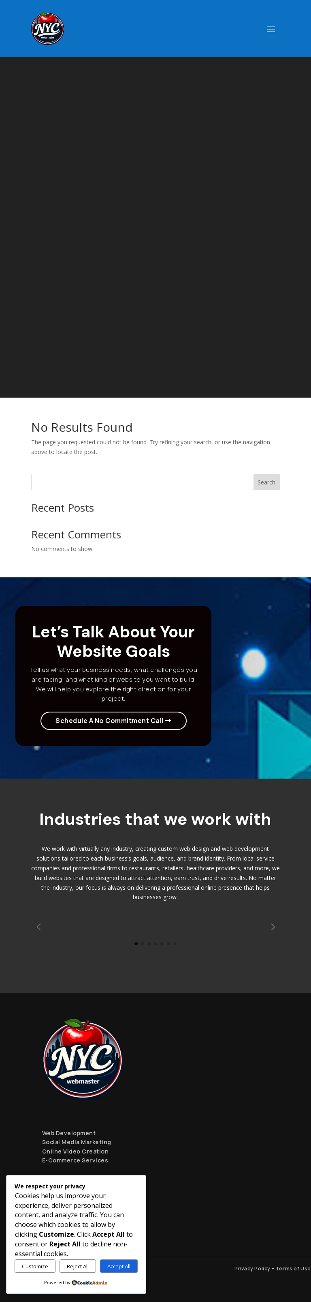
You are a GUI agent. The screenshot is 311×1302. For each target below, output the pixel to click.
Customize (35, 1266)
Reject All (78, 1266)
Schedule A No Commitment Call (109, 720)
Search (266, 482)
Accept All (118, 1266)
